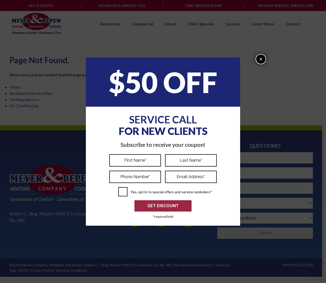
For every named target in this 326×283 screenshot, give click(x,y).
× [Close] (261, 59)
